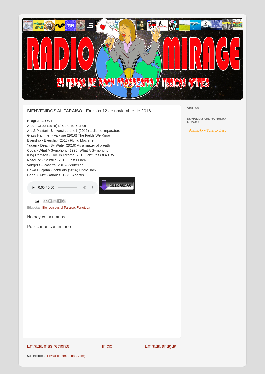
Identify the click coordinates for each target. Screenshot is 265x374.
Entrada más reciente (48, 346)
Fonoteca (83, 207)
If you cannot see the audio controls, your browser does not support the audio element (62, 187)
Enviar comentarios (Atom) (66, 356)
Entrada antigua (160, 346)
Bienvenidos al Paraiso (58, 207)
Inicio (107, 346)
